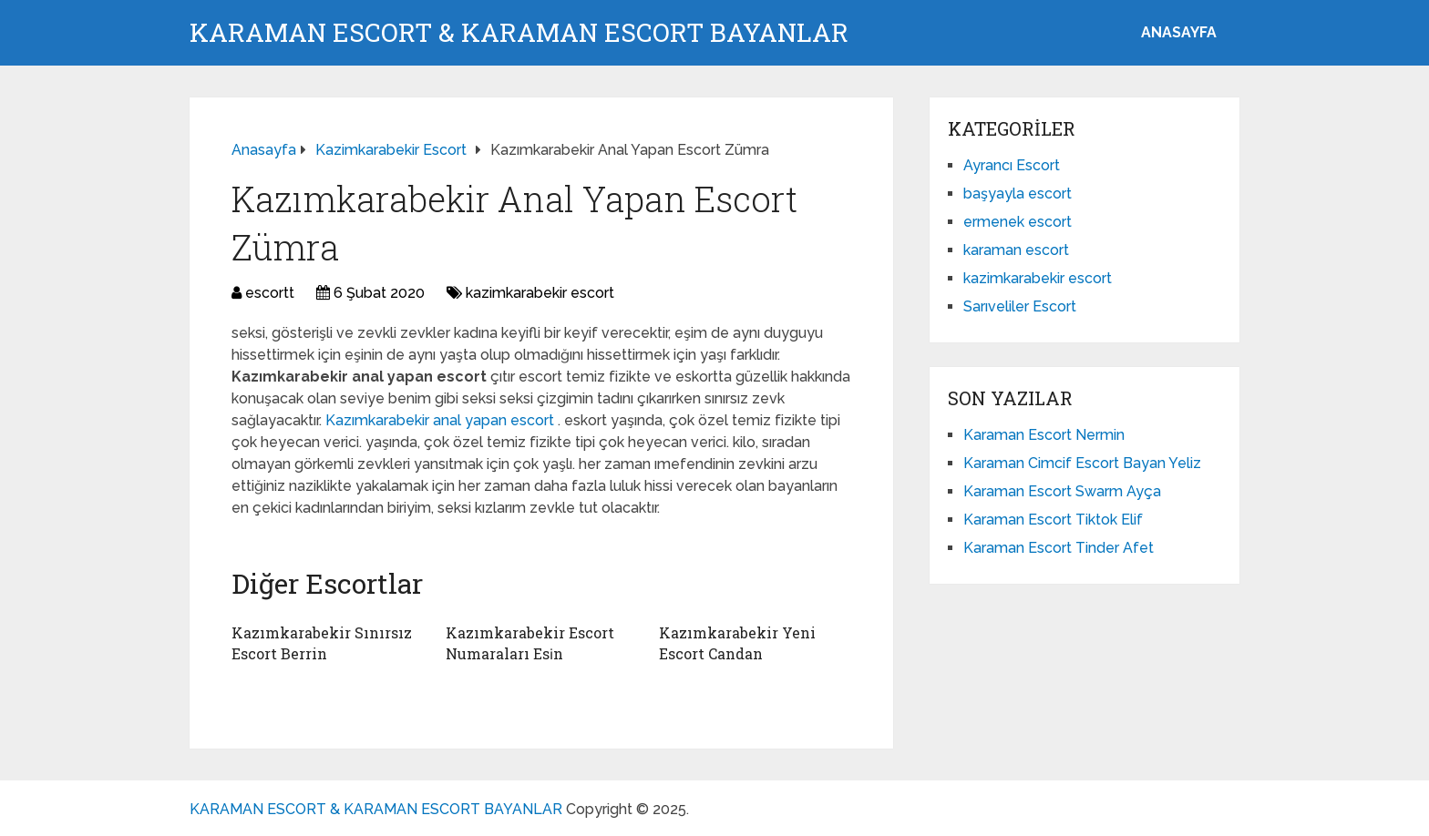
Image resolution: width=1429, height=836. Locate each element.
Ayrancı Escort (1011, 165)
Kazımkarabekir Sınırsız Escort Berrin (321, 642)
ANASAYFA (1179, 32)
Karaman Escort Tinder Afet (1058, 547)
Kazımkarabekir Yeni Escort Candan (737, 642)
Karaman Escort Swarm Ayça (1062, 491)
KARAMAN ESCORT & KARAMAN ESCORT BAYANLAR (519, 33)
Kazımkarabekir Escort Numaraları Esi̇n (530, 642)
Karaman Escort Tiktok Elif (1053, 519)
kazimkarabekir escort (540, 292)
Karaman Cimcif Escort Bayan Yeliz (1082, 463)
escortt (269, 292)
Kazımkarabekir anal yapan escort (441, 420)
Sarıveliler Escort (1019, 306)
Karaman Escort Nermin (1044, 434)
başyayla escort (1017, 193)
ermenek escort (1017, 221)
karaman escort (1016, 250)
